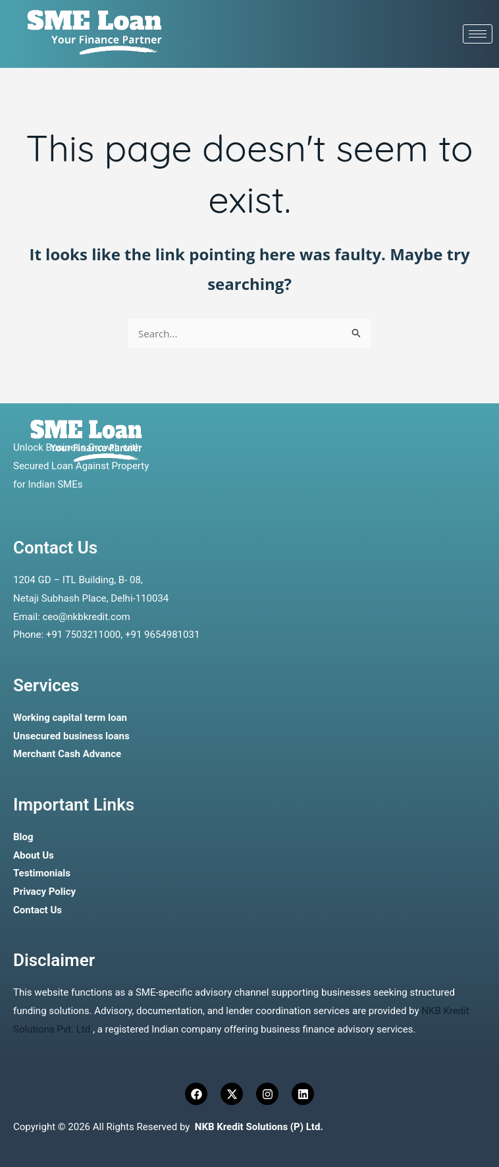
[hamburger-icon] (477, 33)
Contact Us (37, 910)
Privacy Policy (44, 891)
